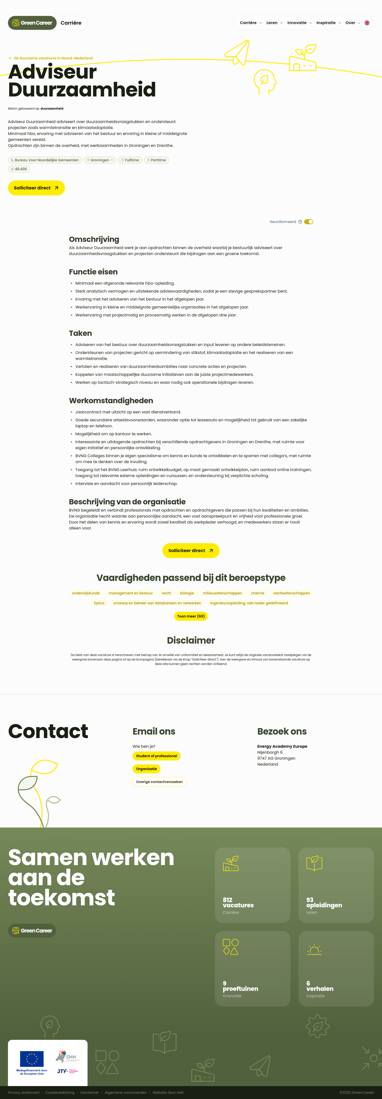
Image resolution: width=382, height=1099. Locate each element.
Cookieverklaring (60, 1092)
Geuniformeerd (283, 221)
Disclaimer (89, 1092)
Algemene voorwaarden (126, 1092)
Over (353, 23)
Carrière (251, 23)
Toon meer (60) (191, 616)
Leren (275, 23)
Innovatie (300, 23)
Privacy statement (24, 1092)
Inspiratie (329, 23)
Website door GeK (168, 1092)
